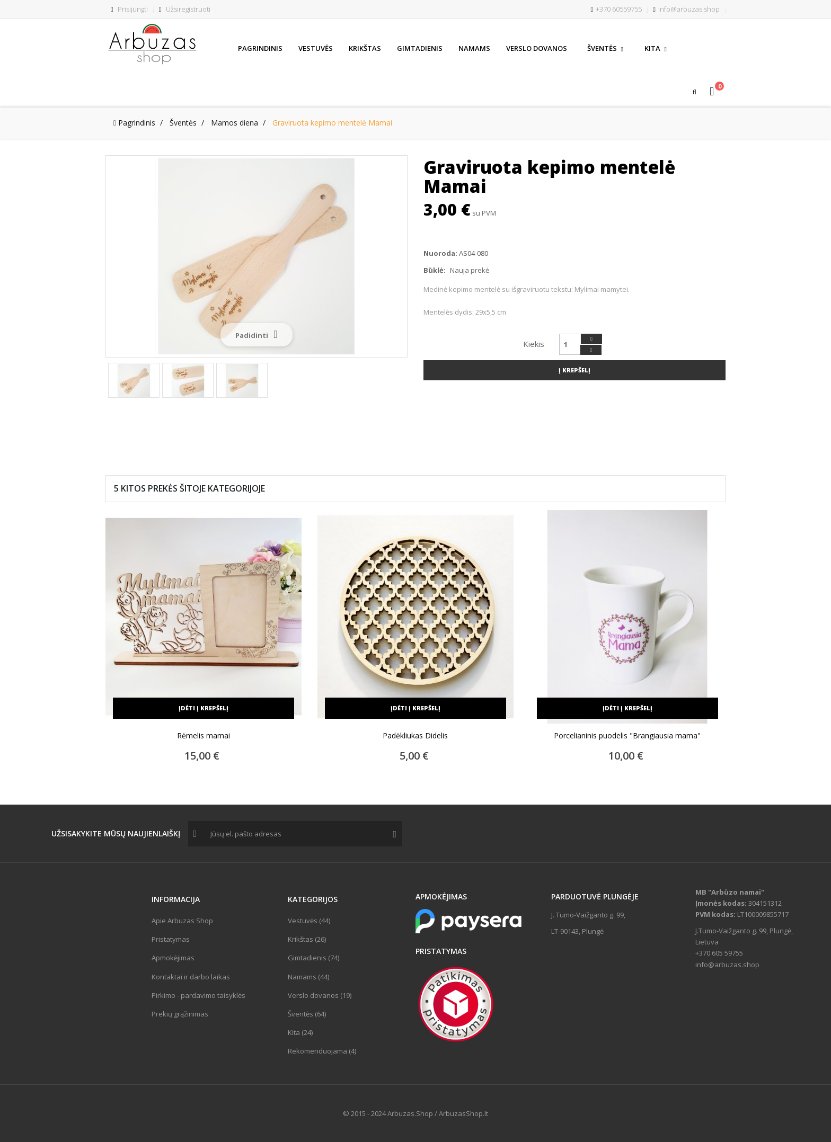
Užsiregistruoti (184, 9)
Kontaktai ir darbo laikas (191, 977)
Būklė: (434, 270)
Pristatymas (171, 939)
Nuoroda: (440, 253)
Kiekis (533, 343)
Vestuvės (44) (309, 920)
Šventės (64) (307, 1014)
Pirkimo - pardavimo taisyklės (198, 995)
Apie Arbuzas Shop (182, 920)
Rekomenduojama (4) (322, 1051)
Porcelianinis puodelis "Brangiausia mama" (627, 735)
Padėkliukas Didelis (415, 735)
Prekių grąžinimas (180, 1014)
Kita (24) (300, 1032)
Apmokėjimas (173, 957)
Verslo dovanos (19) (319, 995)
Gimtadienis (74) (313, 957)
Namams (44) (308, 977)
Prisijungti (129, 9)
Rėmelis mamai (203, 735)
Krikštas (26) (307, 939)
